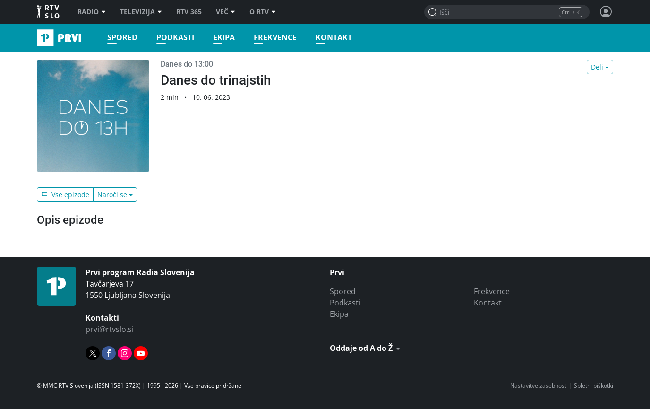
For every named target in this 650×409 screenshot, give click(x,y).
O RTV (262, 12)
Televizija (141, 12)
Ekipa (224, 37)
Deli (597, 66)
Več (225, 12)
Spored (122, 37)
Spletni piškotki (593, 386)
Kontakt (334, 37)
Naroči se (112, 194)
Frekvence (275, 37)
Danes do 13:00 (187, 64)
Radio (91, 12)
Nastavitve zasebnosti (539, 386)
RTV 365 (189, 12)
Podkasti (175, 37)
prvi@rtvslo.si (110, 329)
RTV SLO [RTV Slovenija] (49, 12)
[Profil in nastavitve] (606, 12)
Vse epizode (65, 194)
